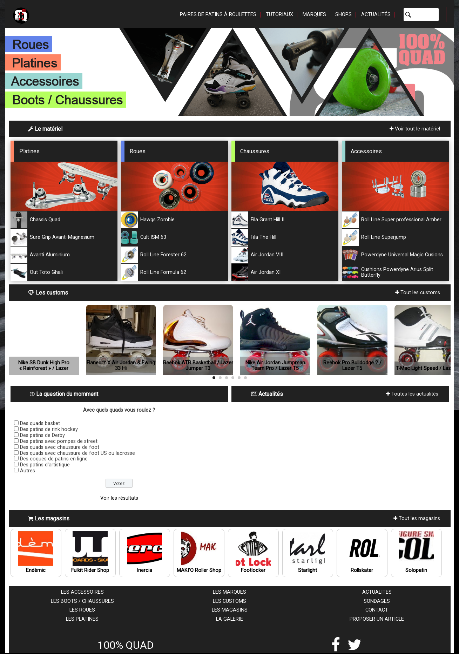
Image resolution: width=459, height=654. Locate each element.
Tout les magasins (416, 518)
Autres (27, 471)
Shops (343, 15)
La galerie (229, 619)
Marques (314, 15)
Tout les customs (417, 293)
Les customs (229, 601)
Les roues (82, 610)
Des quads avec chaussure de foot (59, 447)
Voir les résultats (119, 498)
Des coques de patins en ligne (54, 459)
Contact (376, 610)
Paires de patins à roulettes (218, 15)
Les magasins (230, 610)
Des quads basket (40, 423)
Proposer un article (377, 619)
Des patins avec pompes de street (58, 441)
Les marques (229, 592)
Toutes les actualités (412, 394)
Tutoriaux (279, 15)
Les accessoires (82, 592)
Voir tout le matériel (415, 129)
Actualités (376, 15)
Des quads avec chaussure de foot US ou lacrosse (77, 453)
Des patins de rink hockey (49, 429)
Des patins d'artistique (45, 465)
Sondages (377, 601)
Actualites (377, 592)
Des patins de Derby (42, 435)
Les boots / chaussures (82, 601)
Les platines (82, 619)
